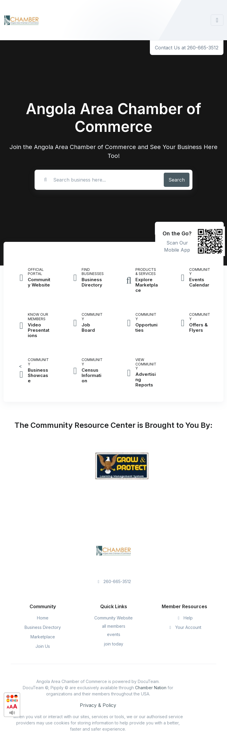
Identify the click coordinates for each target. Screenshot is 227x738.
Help (184, 617)
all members (113, 626)
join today (113, 643)
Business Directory (43, 627)
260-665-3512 (113, 581)
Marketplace (42, 636)
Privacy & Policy (98, 705)
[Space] (113, 550)
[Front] (21, 20)
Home (42, 617)
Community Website (113, 617)
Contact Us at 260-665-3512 (186, 48)
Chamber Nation (150, 687)
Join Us (42, 646)
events (113, 634)
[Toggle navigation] (217, 20)
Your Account (184, 627)
